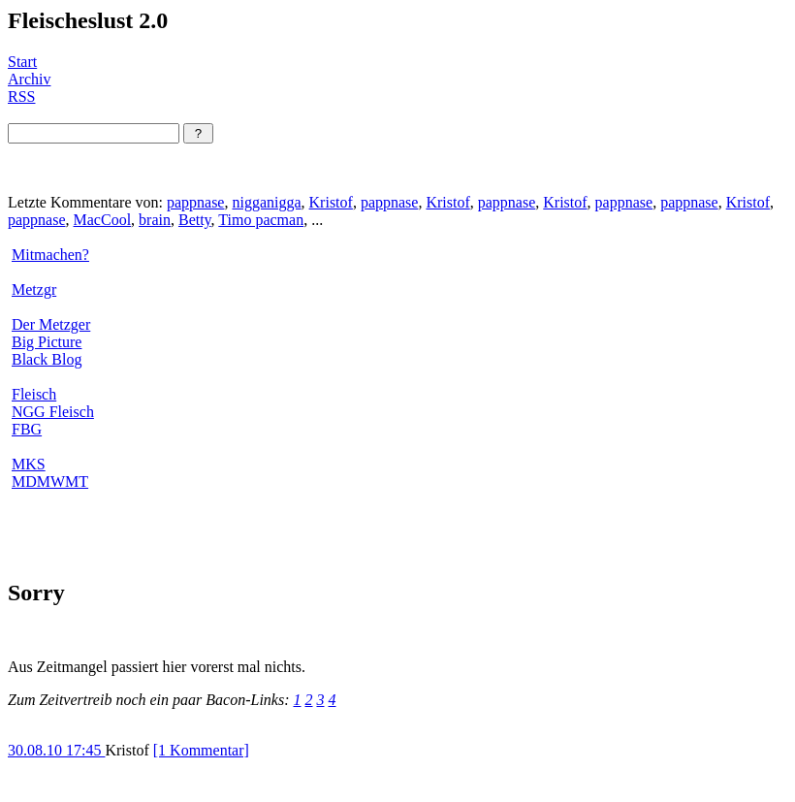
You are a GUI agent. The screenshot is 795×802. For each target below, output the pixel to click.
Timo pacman (260, 219)
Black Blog (46, 359)
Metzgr (34, 289)
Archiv (29, 79)
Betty (194, 219)
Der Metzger (51, 324)
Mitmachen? (50, 254)
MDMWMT (50, 481)
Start (22, 61)
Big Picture (46, 342)
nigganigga (266, 202)
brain (155, 219)
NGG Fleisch (53, 411)
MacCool (103, 219)
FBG (27, 429)
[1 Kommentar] (201, 750)
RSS (21, 96)
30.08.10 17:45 (56, 750)
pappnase (196, 202)
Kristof (331, 202)
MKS (29, 464)
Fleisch (34, 394)
